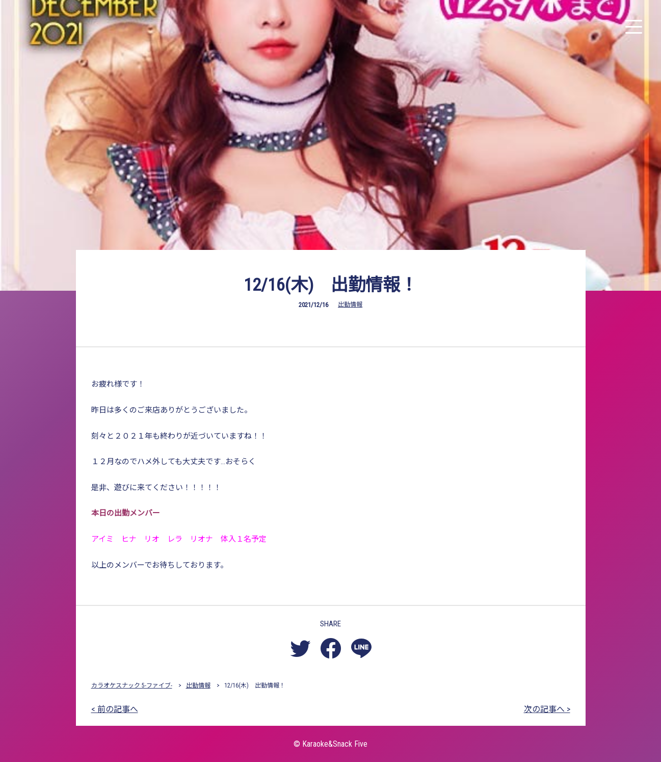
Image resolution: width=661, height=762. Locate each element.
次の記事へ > (547, 709)
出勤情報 (350, 304)
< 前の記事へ (114, 709)
